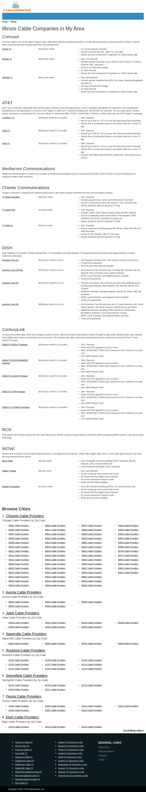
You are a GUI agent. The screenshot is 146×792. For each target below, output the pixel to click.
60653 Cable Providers (92, 585)
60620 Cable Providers (55, 525)
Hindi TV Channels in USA (70, 757)
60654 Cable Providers (128, 525)
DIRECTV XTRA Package (13, 392)
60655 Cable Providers (128, 530)
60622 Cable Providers (55, 534)
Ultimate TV (7, 77)
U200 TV (6, 131)
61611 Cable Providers (92, 706)
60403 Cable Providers (19, 623)
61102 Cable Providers (19, 664)
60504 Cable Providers (55, 602)
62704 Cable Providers (55, 685)
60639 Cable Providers (92, 534)
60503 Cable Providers (19, 606)
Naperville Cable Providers (26, 634)
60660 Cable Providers (128, 547)
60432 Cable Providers (55, 627)
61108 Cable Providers (55, 669)
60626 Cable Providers (55, 551)
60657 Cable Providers (128, 538)
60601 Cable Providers (19, 525)
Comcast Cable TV (23, 749)
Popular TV (7, 59)
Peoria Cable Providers (23, 696)
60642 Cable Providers (92, 547)
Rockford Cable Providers (25, 650)
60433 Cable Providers (92, 623)
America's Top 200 (10, 283)
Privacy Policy (104, 747)
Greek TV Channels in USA (70, 753)
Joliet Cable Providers (22, 613)
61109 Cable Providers (92, 660)
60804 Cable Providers (128, 564)
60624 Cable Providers (55, 543)
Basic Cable (7, 461)
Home (4, 21)
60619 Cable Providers (19, 585)
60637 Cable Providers (92, 525)
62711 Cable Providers (55, 689)
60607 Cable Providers (19, 534)
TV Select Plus (8, 210)
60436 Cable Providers (128, 623)
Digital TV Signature (11, 486)
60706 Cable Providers (128, 551)
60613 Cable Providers (19, 560)
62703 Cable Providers (19, 689)
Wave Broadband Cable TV (27, 779)
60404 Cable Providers (19, 627)
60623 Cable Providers (55, 538)
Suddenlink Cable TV (24, 760)
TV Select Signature (11, 197)
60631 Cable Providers (55, 568)
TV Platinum (7, 225)
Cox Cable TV (21, 753)
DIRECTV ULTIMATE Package (15, 407)
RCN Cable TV (21, 783)
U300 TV (6, 143)
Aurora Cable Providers (23, 592)
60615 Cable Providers (19, 568)
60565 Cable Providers (128, 643)
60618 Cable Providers (19, 581)
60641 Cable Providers (92, 543)
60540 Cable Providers (19, 643)
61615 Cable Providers (128, 706)
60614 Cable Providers (19, 564)
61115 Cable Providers (92, 669)
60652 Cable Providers (92, 581)
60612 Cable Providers (19, 555)
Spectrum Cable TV (24, 742)
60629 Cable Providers (55, 560)
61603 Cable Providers (19, 706)
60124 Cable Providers (92, 727)
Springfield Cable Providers (26, 675)
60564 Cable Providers (92, 643)
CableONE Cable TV (24, 768)
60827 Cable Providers (128, 572)
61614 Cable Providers (92, 710)
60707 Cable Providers (128, 555)
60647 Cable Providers (92, 568)
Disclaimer (103, 755)
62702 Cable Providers (19, 685)
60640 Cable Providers (92, 538)
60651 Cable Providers (92, 577)
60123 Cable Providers (55, 727)
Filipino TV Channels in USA (70, 749)
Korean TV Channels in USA (70, 760)
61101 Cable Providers (19, 660)
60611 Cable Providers (19, 551)
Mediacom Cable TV (24, 764)
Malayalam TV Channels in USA (72, 764)
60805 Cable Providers (128, 568)
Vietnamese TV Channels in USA (73, 775)
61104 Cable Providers (55, 660)
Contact (102, 759)
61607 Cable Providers (55, 710)
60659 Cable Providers (128, 543)
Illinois (14, 21)
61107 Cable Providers (55, 664)
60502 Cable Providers (19, 602)
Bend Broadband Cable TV (27, 775)
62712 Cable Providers (92, 685)
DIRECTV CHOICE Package (15, 376)
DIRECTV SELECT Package (15, 344)
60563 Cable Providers (55, 643)
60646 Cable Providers (92, 564)
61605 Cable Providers (55, 706)
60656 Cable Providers (128, 534)
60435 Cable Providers (92, 627)
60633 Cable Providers (55, 577)
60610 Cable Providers (19, 547)
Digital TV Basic (9, 471)
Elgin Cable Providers (22, 717)
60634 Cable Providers (55, 581)
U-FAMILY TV (8, 118)
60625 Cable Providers (55, 547)
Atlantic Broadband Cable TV (28, 771)
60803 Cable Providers (128, 560)
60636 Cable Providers (55, 585)
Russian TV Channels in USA (71, 768)
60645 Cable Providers (92, 560)
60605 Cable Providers (19, 530)
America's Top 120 (10, 260)
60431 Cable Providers (55, 623)
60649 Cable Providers (92, 572)
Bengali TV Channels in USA (71, 746)
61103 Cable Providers (19, 669)
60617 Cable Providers (19, 577)
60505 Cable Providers (55, 606)
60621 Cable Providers (55, 530)
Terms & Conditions (106, 751)
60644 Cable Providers (92, 555)
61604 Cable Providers (19, 710)
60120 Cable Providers (19, 727)
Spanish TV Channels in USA (71, 771)
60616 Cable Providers (19, 572)
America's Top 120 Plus (12, 270)
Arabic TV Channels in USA (70, 742)
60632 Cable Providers (55, 572)
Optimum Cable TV (24, 757)
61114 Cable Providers (92, 664)
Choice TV (6, 49)
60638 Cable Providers (92, 530)
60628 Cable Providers (55, 555)
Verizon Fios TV (22, 746)
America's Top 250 (10, 304)
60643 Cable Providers (92, 551)
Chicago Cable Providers (25, 516)
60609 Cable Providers (19, 543)
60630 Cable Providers (55, 564)
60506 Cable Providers (92, 602)
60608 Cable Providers (19, 538)
